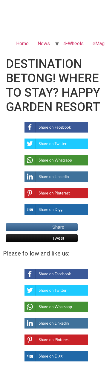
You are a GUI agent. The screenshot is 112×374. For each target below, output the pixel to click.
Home (22, 43)
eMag (99, 43)
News (44, 43)
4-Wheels (73, 43)
